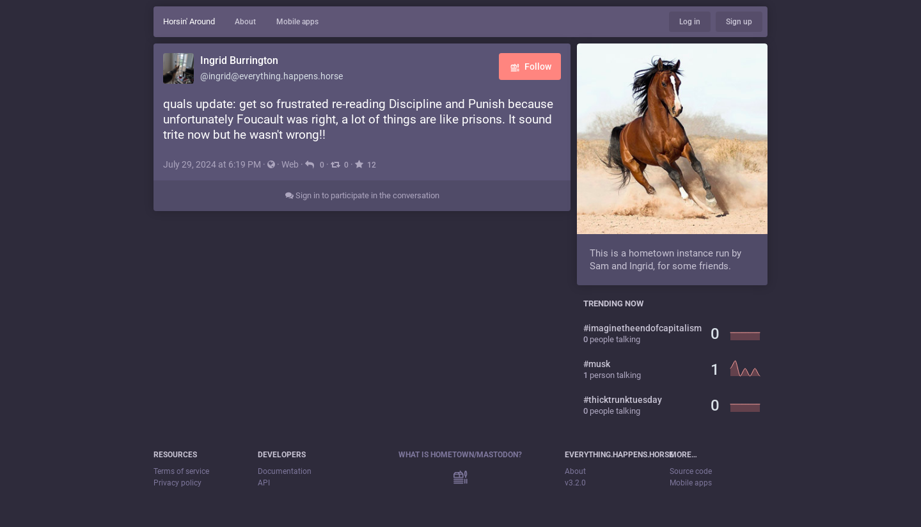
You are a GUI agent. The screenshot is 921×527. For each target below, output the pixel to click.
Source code (691, 471)
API (264, 482)
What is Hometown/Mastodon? (460, 454)
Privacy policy (177, 482)
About (245, 21)
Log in (689, 21)
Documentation (284, 471)
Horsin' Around (189, 21)
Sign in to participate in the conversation (362, 195)
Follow (529, 67)
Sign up (739, 21)
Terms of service (181, 471)
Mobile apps (297, 21)
